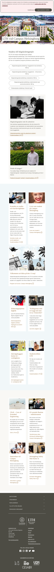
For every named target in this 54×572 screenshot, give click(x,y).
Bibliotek (30, 537)
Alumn (29, 533)
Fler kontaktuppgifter (14, 540)
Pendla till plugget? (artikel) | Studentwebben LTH (24, 178)
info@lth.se (11, 537)
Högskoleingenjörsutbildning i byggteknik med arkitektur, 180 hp (27, 67)
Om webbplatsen (32, 541)
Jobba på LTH (31, 539)
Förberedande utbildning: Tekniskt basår (21, 88)
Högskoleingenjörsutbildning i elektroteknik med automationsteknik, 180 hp (27, 83)
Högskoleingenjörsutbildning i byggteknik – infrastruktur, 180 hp (27, 73)
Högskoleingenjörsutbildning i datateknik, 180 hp (24, 78)
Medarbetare (31, 535)
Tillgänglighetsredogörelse (34, 544)
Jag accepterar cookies (43, 10)
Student (30, 530)
